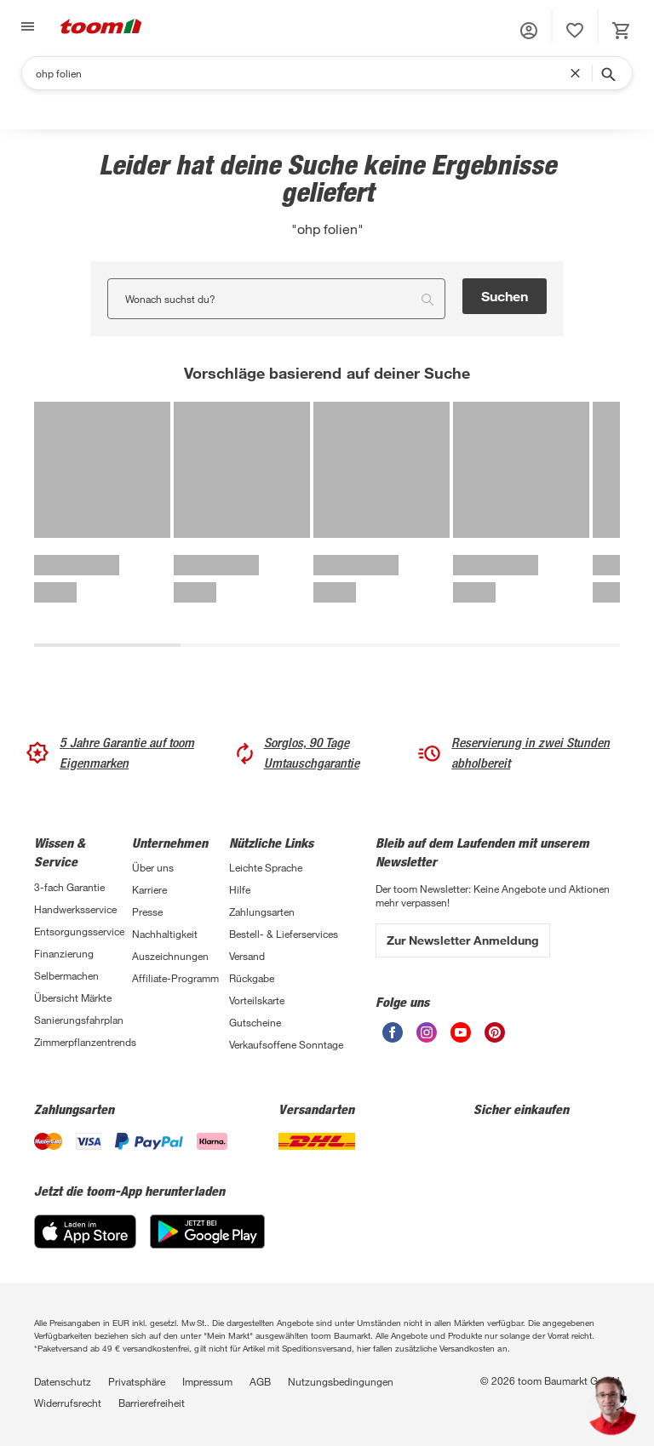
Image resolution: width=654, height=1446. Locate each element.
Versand (247, 956)
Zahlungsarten (262, 911)
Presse (147, 911)
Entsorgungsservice (79, 931)
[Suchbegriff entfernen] (579, 73)
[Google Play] (207, 1232)
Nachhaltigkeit (165, 933)
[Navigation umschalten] (25, 26)
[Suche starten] (607, 73)
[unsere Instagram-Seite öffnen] (426, 1032)
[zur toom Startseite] (101, 26)
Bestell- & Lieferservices (283, 933)
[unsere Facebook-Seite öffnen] (392, 1032)
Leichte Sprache (265, 867)
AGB (260, 1381)
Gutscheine (255, 1022)
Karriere (149, 889)
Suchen (504, 296)
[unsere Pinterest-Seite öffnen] (495, 1032)
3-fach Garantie (69, 887)
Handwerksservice (75, 909)
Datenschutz (62, 1381)
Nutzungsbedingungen (340, 1381)
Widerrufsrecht (67, 1402)
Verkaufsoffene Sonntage (286, 1044)
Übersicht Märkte (73, 997)
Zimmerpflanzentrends (83, 1042)
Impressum (207, 1381)
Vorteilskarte (256, 1000)
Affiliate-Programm (175, 978)
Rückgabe (251, 978)
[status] (575, 31)
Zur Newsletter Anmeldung (463, 940)
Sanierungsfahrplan (78, 1019)
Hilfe (239, 889)
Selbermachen (66, 975)
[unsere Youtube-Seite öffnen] (460, 1032)
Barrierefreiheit (151, 1402)
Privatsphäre (136, 1381)
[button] (529, 31)
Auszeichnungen (170, 956)
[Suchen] (303, 73)
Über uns (153, 867)
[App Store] (85, 1232)
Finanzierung (64, 953)
